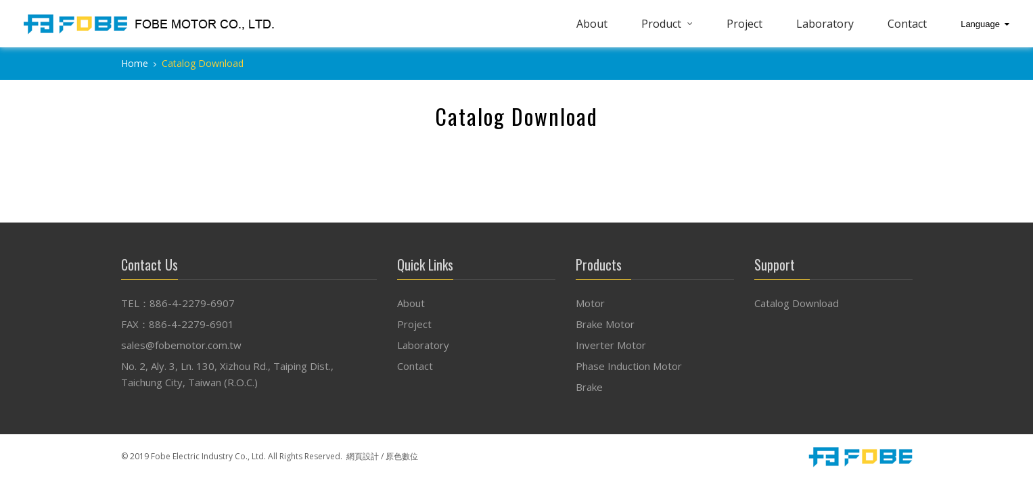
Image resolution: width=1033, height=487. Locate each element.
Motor (590, 303)
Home (134, 63)
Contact (907, 23)
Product (661, 23)
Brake (589, 387)
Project (744, 23)
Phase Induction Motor (629, 366)
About (591, 23)
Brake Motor (605, 324)
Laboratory (825, 23)
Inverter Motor (611, 345)
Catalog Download (796, 303)
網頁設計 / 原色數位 (382, 456)
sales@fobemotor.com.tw (181, 345)
